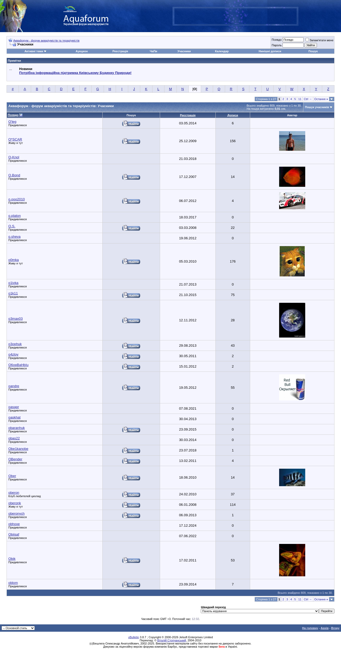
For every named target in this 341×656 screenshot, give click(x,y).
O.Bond (14, 175)
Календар (221, 51)
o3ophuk (15, 344)
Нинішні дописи (270, 51)
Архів (324, 628)
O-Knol (13, 157)
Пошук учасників (317, 107)
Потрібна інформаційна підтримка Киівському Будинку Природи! (75, 73)
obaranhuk (16, 428)
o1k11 (13, 293)
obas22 (14, 438)
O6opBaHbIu (18, 365)
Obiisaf (13, 534)
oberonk (14, 503)
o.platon (14, 216)
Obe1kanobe (18, 449)
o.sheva (14, 237)
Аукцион (82, 51)
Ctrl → (308, 99)
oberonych (16, 513)
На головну (310, 628)
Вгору (335, 628)
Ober (12, 476)
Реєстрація (120, 51)
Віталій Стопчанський (171, 640)
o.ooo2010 (16, 199)
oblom (13, 583)
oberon (13, 493)
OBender (15, 459)
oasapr (13, 407)
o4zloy (13, 354)
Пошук (313, 51)
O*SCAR (15, 139)
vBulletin (133, 637)
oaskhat (14, 417)
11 (299, 99)
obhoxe (14, 524)
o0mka (13, 260)
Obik (11, 559)
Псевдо (276, 39)
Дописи (232, 115)
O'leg (12, 122)
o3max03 (15, 319)
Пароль (276, 45)
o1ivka (13, 283)
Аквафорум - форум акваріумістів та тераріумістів (46, 40)
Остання (321, 99)
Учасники (184, 51)
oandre (13, 386)
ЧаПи (153, 51)
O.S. (11, 226)
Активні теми (34, 51)
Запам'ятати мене (319, 40)
